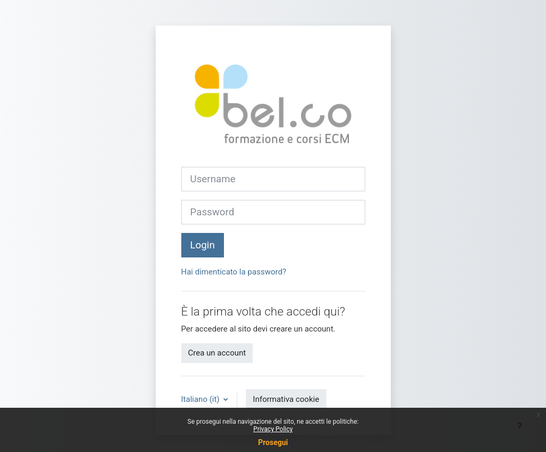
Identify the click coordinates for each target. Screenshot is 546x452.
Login (202, 245)
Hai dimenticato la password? (233, 272)
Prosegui (273, 442)
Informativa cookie (286, 399)
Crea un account (217, 353)
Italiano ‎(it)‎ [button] (201, 399)
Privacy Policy (273, 429)
